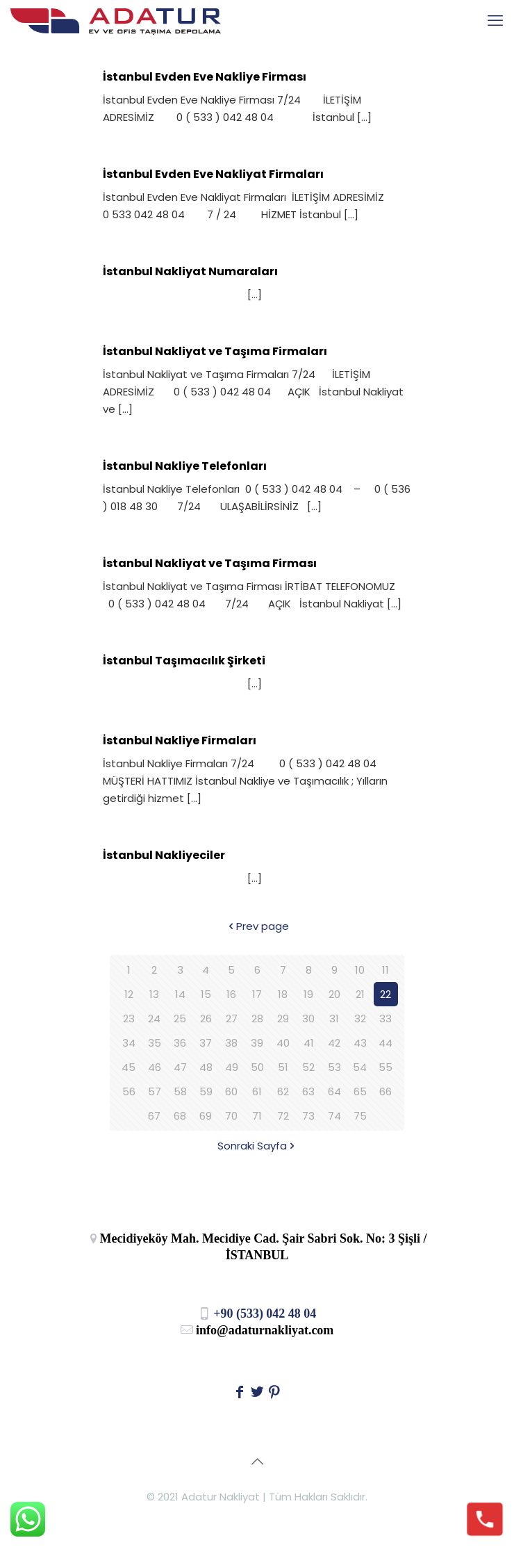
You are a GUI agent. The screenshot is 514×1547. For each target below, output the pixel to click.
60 (231, 1091)
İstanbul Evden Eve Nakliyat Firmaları (213, 174)
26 (206, 1018)
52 (308, 1067)
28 (257, 1018)
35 (154, 1043)
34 (128, 1043)
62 (283, 1091)
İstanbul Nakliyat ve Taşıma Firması (210, 563)
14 (180, 994)
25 (180, 1018)
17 (257, 994)
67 (154, 1115)
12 (128, 994)
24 (154, 1018)
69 (205, 1115)
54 (360, 1067)
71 (257, 1115)
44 (385, 1043)
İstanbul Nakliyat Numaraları (190, 271)
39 (257, 1043)
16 (231, 994)
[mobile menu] (495, 21)
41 (309, 1043)
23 (129, 1018)
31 (334, 1018)
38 (231, 1043)
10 (360, 970)
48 (206, 1067)
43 (360, 1043)
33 (385, 1018)
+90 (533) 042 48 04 (257, 1313)
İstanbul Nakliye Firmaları (179, 740)
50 (257, 1067)
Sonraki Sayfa (257, 1145)
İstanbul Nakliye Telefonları (185, 466)
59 (206, 1091)
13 (154, 994)
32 (360, 1018)
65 (360, 1091)
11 (385, 970)
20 (334, 994)
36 (180, 1043)
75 (360, 1115)
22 (385, 994)
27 (232, 1018)
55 (385, 1067)
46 (154, 1067)
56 (128, 1091)
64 (334, 1091)
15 (206, 994)
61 (257, 1091)
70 (231, 1115)
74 (334, 1115)
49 (231, 1067)
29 (283, 1018)
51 (283, 1067)
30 (308, 1018)
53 (334, 1067)
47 (180, 1067)
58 (180, 1091)
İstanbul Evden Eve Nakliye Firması (204, 77)
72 (283, 1115)
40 (283, 1043)
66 (385, 1091)
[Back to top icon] (257, 1461)
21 (360, 994)
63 (308, 1091)
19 (308, 994)
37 (205, 1043)
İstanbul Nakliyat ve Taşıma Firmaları (215, 351)
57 (154, 1091)
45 (128, 1067)
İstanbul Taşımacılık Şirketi (184, 661)
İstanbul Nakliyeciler (164, 855)
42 (334, 1043)
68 (180, 1115)
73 (308, 1115)
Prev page (257, 926)
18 (283, 994)
